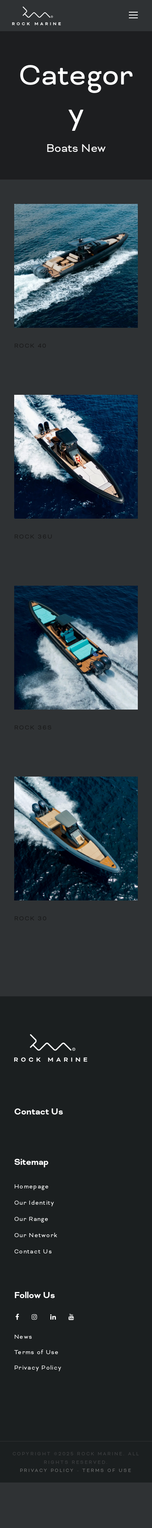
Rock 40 (30, 345)
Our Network (36, 1235)
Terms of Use (36, 1352)
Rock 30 (30, 918)
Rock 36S (33, 727)
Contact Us (38, 1112)
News (23, 1336)
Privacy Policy (38, 1367)
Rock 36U (33, 536)
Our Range (31, 1219)
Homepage (31, 1186)
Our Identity (34, 1202)
